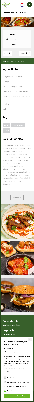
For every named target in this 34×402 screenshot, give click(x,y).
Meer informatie (8, 372)
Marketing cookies (12, 391)
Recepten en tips (9, 334)
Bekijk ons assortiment (12, 325)
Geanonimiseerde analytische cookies (18, 382)
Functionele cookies (13, 378)
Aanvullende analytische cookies (17, 386)
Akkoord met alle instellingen (17, 396)
